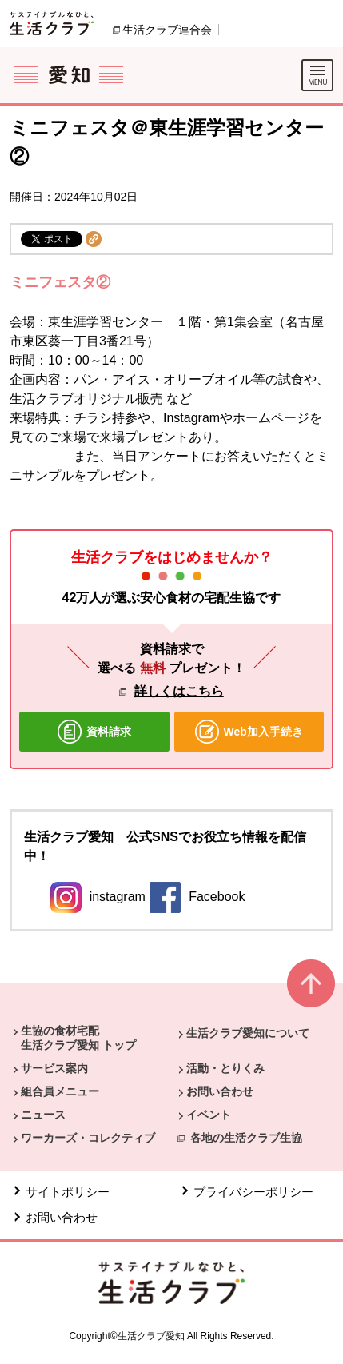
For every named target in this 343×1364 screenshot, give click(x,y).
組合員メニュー (60, 1091)
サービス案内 (54, 1068)
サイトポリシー (68, 1191)
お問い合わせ (219, 1091)
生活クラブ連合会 (167, 29)
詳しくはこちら (179, 691)
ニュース (43, 1114)
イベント (208, 1114)
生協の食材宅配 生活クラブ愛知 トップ (78, 1037)
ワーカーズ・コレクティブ (88, 1137)
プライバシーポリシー (253, 1191)
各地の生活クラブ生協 (246, 1137)
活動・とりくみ (225, 1068)
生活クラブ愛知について (247, 1033)
